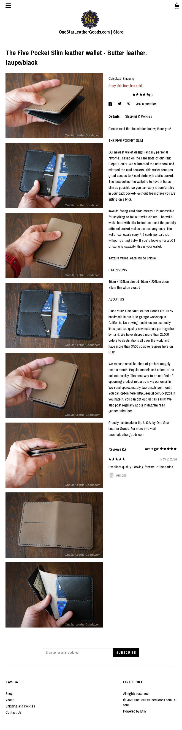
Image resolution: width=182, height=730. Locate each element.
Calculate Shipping (121, 78)
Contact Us (13, 712)
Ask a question (146, 103)
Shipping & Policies (138, 116)
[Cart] (176, 6)
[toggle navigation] (8, 5)
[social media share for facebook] (111, 103)
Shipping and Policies (20, 706)
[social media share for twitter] (120, 103)
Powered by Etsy (135, 711)
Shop (9, 693)
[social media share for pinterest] (129, 103)
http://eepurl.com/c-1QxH (154, 393)
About (9, 699)
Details (115, 116)
